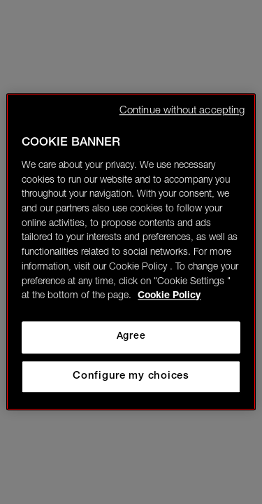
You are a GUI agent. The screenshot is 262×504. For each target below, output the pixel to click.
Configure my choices (131, 376)
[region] (130, 251)
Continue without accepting (182, 111)
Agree (131, 337)
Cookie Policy (169, 297)
